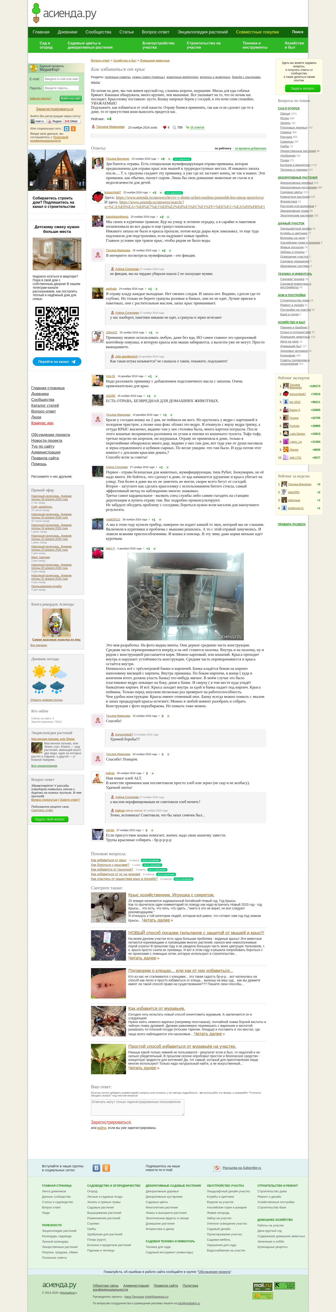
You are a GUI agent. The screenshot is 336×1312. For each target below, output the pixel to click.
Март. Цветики (40, 557)
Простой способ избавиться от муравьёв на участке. (182, 1046)
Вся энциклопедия (44, 766)
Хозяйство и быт (294, 45)
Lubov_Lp (296, 441)
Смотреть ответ (42, 810)
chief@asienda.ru (157, 1296)
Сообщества (98, 31)
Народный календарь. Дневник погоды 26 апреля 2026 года (51, 497)
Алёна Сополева (127, 269)
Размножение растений (103, 1218)
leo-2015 (295, 402)
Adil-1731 (295, 457)
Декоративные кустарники (298, 187)
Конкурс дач (42, 423)
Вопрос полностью (44, 799)
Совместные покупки (257, 31)
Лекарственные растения (298, 151)
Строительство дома (294, 300)
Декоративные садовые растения (173, 1185)
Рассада (286, 137)
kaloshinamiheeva (117, 216)
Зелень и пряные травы (104, 1202)
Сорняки (93, 1223)
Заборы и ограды (292, 252)
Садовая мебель (219, 1239)
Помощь (39, 464)
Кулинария (287, 355)
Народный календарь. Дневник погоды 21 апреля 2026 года (51, 577)
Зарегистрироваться (111, 1122)
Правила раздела (292, 524)
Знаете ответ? (70, 799)
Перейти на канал (53, 362)
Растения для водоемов (297, 206)
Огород (92, 1191)
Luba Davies (297, 434)
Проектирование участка (224, 1234)
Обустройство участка (225, 1185)
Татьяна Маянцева (110, 127)
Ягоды (284, 118)
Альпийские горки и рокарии (300, 242)
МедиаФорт (68, 1292)
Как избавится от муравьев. (156, 1008)
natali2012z (113, 519)
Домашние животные (155, 60)
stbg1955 (293, 492)
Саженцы (287, 141)
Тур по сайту (42, 446)
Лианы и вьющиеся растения (166, 1213)
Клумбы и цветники (293, 233)
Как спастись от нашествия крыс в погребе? (124, 879)
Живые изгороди (292, 247)
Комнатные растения (295, 196)
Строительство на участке (204, 45)
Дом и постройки (292, 295)
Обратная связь (106, 1285)
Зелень (285, 123)
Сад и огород (46, 45)
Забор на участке (219, 1218)
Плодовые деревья (293, 127)
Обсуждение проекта (50, 435)
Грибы (284, 146)
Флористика (288, 201)
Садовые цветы (291, 192)
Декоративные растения (298, 177)
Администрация (45, 452)
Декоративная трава (294, 211)
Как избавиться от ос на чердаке (115, 874)
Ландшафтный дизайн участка (228, 1191)
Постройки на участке (295, 309)
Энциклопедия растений (203, 31)
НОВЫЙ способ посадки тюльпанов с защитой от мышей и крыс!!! (196, 932)
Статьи (126, 31)
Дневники (67, 31)
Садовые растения (100, 1207)
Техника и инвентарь (295, 274)
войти (102, 1128)
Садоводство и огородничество (113, 1185)
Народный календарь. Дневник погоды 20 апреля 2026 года (51, 566)
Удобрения (287, 155)
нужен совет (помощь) (148, 77)
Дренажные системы (294, 266)
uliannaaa (294, 500)
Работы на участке (270, 1225)
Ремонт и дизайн (292, 305)
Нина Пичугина (134, 1296)
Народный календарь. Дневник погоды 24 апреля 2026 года (51, 526)
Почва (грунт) (96, 1239)
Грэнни (294, 418)
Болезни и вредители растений (109, 1245)
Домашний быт (290, 346)
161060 (110, 395)
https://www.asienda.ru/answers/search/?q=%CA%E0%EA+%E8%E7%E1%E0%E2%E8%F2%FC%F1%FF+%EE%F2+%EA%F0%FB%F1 (185, 204)
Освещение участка (294, 256)
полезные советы (118, 77)
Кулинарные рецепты (272, 1247)
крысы (95, 82)
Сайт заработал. (42, 506)
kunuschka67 (113, 192)
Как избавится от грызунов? (112, 869)
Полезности (52, 1225)
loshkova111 (296, 508)
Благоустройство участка (159, 45)
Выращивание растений (104, 1213)
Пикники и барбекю (293, 327)
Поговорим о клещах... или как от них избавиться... (180, 970)
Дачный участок (291, 223)
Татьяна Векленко (118, 158)
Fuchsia (294, 426)
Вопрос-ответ (155, 31)
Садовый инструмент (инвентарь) (169, 1252)
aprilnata (111, 288)
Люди (36, 417)
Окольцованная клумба (46, 586)
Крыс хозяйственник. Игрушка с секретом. (171, 894)
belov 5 (110, 548)
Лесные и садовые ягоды (105, 1196)
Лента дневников (54, 1191)
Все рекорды (38, 645)
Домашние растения (160, 1223)
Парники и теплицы (101, 1250)
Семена (285, 132)
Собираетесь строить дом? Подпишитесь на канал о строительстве (54, 202)
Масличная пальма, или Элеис (53, 739)
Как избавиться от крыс (108, 860)
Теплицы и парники (294, 169)
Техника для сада (158, 1247)
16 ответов (197, 127)
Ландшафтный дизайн (296, 228)
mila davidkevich (126, 356)
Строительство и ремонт (277, 1185)
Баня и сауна (289, 314)
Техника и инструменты (255, 45)
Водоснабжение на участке (226, 1250)
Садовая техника (292, 279)
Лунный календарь (55, 1241)
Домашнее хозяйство (275, 1220)
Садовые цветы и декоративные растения (90, 45)
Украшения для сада (221, 1245)
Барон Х (295, 410)
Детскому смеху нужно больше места (57, 229)
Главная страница (48, 388)
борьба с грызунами (246, 77)
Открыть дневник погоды (46, 700)
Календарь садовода (56, 1236)
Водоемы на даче (292, 238)
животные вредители (182, 77)
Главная (41, 31)
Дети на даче (289, 341)
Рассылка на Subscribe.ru (242, 1168)
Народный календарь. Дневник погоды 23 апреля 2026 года (51, 548)
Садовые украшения (294, 261)
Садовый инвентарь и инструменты (295, 285)
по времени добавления (250, 148)
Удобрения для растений (104, 1234)
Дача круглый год (269, 1231)
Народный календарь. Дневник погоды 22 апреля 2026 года (51, 537)
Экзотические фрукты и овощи (167, 1218)
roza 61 (110, 376)
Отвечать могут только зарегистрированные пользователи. (137, 1107)
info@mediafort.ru (189, 1303)
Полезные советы (54, 1257)
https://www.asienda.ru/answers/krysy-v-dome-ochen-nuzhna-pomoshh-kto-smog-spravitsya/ (190, 197)
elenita (110, 830)
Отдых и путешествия (295, 332)
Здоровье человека (294, 351)
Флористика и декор (160, 1229)
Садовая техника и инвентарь (170, 1241)
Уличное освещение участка (227, 1223)
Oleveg (294, 449)
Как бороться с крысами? (110, 865)
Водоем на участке (220, 1202)
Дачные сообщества (56, 1196)
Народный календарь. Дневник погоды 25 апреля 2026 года (51, 516)
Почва (284, 160)
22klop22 (111, 332)
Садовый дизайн (219, 1229)
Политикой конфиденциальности (49, 138)
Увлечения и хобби (270, 1241)
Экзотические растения (296, 215)
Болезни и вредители (295, 165)
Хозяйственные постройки (275, 1202)
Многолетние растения (162, 1207)
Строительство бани (271, 1207)
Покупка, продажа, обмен (60, 1252)
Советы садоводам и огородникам (295, 361)
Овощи (285, 113)
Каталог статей (45, 405)
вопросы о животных (215, 77)
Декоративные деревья (296, 182)
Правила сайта (45, 458)
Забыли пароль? (40, 98)
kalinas (110, 773)
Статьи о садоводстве (57, 1202)
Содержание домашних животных (281, 1236)
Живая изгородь (218, 1213)
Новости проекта (46, 440)
